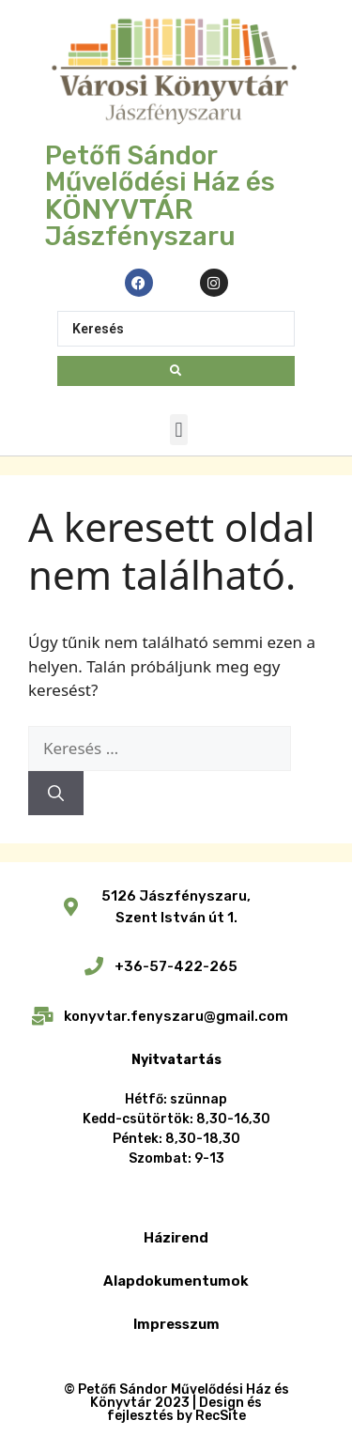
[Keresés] (56, 793)
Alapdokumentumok (176, 1281)
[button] (179, 429)
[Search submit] (175, 371)
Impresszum (176, 1324)
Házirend (176, 1237)
